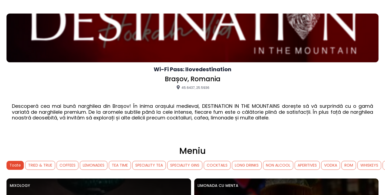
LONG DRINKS (247, 165)
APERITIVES (307, 165)
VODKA (330, 165)
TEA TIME (120, 165)
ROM (348, 165)
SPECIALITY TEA (149, 165)
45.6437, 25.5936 (192, 87)
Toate (15, 165)
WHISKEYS (369, 165)
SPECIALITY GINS (184, 165)
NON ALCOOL (278, 165)
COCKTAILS (217, 165)
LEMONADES (93, 165)
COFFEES (67, 165)
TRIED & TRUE (40, 165)
